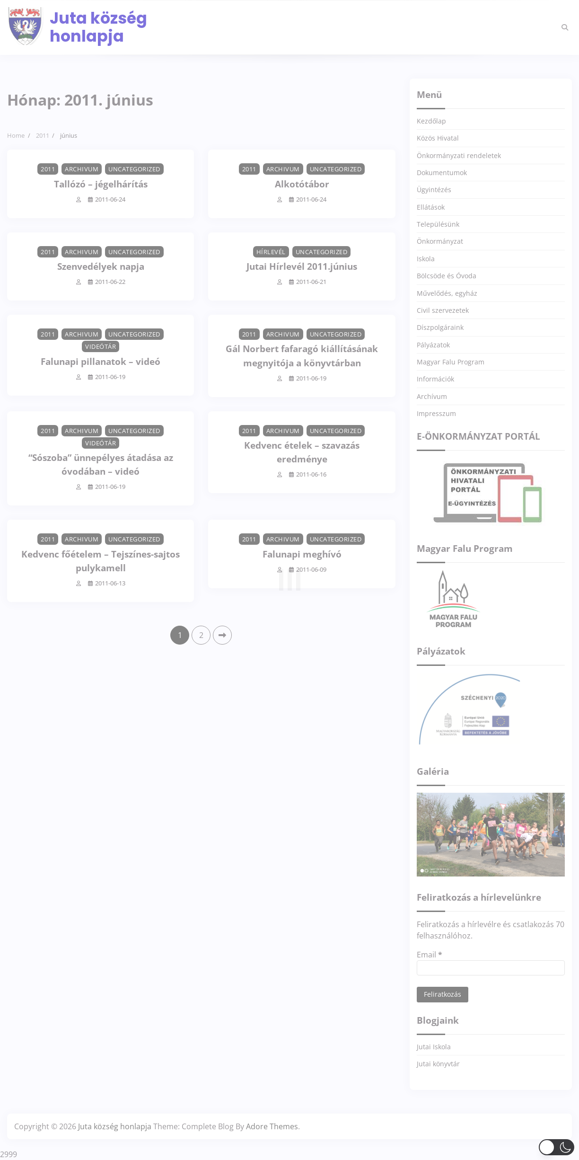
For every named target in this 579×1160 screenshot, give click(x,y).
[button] (556, 1147)
